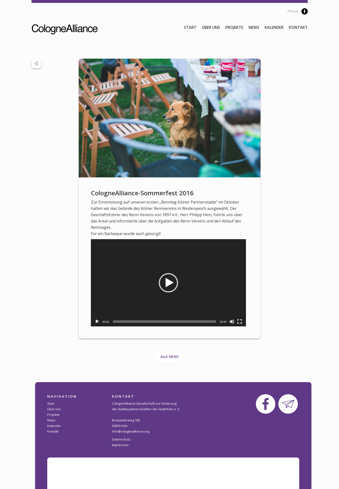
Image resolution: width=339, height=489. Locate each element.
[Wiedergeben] (97, 321)
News (254, 27)
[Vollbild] (239, 321)
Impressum (120, 445)
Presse (292, 11)
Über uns (211, 27)
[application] (168, 282)
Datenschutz (121, 439)
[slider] (164, 321)
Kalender (274, 27)
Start (190, 27)
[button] (168, 282)
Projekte (234, 27)
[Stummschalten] (231, 321)
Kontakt (298, 27)
